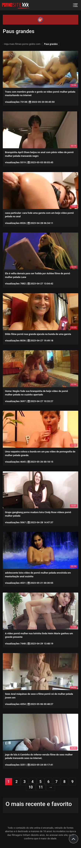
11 (41, 787)
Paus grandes (51, 44)
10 (30, 787)
